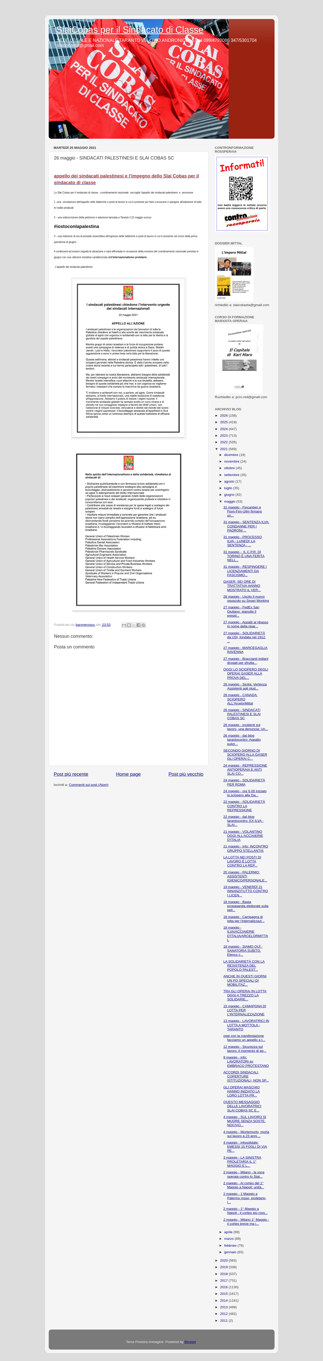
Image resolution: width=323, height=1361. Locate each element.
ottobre (230, 468)
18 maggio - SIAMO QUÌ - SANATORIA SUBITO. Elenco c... (243, 951)
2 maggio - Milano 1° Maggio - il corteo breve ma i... (246, 1222)
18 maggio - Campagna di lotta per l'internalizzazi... (243, 919)
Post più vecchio (185, 774)
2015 (224, 1294)
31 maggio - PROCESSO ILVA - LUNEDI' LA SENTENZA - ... (242, 541)
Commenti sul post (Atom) (89, 785)
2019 (224, 1267)
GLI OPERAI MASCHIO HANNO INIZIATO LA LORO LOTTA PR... (241, 1091)
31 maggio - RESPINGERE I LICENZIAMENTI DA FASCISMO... (245, 571)
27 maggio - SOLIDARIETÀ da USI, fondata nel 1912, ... (244, 637)
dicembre (231, 455)
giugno (229, 495)
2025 (224, 422)
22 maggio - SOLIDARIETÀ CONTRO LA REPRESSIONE (244, 806)
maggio (230, 501)
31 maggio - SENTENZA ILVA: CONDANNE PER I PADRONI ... (246, 526)
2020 (224, 1260)
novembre (232, 461)
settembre (232, 475)
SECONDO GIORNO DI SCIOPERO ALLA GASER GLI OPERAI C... (245, 755)
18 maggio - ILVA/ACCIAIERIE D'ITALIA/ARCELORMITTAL (245, 934)
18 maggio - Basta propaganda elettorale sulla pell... (245, 906)
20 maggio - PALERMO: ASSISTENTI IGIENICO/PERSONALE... (245, 876)
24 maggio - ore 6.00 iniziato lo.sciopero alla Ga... (244, 793)
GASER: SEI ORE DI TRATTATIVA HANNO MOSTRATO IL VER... (242, 586)
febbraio (231, 1245)
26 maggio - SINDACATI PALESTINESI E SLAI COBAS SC (242, 714)
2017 (224, 1280)
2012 (224, 1314)
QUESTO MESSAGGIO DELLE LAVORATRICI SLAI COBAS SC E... (242, 1106)
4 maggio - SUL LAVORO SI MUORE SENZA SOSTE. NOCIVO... (244, 1121)
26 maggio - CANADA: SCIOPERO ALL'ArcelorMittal (240, 699)
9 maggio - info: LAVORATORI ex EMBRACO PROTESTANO (246, 1061)
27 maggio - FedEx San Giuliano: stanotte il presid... (241, 611)
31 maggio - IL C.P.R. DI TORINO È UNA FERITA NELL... (243, 556)
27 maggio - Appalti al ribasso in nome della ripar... (245, 624)
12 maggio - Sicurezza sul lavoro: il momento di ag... (244, 1049)
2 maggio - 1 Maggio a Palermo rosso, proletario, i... (244, 1198)
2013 (224, 1307)
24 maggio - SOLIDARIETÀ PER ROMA (244, 782)
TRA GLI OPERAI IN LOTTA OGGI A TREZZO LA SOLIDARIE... (244, 995)
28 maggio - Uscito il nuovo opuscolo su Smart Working (246, 599)
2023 (224, 435)
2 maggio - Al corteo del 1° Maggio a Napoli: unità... (243, 1185)
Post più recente (71, 774)
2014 (224, 1300)
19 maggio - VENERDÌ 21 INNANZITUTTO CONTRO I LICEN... (245, 891)
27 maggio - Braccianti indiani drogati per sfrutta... (245, 661)
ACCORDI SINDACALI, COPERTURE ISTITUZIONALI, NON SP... (246, 1076)
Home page (128, 774)
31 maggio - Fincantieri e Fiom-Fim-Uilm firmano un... (242, 511)
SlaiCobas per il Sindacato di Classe (129, 30)
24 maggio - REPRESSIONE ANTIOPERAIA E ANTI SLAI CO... (245, 769)
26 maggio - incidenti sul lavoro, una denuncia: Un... (245, 727)
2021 (224, 449)
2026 (224, 415)
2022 (224, 442)
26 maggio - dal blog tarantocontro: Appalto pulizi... (242, 740)
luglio (228, 488)
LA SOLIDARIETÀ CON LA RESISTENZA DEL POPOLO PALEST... (244, 965)
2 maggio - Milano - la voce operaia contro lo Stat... (243, 1174)
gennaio (230, 1252)
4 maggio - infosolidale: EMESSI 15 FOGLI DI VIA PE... (245, 1147)
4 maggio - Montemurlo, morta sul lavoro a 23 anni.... (246, 1134)
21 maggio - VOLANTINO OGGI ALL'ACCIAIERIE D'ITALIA (243, 836)
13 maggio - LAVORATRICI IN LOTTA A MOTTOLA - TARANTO (246, 1025)
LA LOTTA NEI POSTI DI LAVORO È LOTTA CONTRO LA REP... (242, 861)
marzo (229, 1239)
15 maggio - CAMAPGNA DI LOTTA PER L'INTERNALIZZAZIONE (244, 1010)
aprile (229, 1232)
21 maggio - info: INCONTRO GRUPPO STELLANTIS (245, 848)
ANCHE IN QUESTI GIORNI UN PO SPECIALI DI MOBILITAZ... (244, 980)
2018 (224, 1274)
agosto (229, 481)
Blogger (190, 1342)
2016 (224, 1287)
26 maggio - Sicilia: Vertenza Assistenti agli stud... (245, 686)
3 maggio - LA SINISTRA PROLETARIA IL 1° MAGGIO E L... (242, 1162)
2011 (224, 1320)
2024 (224, 429)
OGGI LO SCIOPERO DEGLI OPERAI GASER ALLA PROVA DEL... (245, 673)
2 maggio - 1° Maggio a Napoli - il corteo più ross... (245, 1211)
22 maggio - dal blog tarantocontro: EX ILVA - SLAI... (243, 821)
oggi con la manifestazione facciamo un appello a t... (244, 1038)
